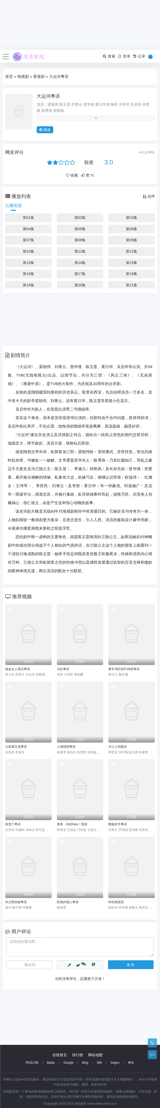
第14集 (80, 263)
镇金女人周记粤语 (17, 669)
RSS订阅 (32, 1062)
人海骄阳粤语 (66, 746)
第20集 (80, 285)
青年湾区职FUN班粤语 (124, 669)
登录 (124, 56)
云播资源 (13, 205)
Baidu (51, 1062)
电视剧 (23, 76)
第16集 (28, 274)
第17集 (80, 274)
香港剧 (39, 76)
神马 (131, 1062)
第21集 (131, 285)
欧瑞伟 (112, 104)
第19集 (28, 285)
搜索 (109, 56)
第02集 (80, 217)
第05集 (80, 229)
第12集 (131, 251)
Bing (85, 1062)
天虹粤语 (63, 669)
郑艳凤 (58, 111)
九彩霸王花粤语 (16, 746)
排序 (149, 196)
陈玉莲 (64, 104)
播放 (45, 130)
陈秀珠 (46, 111)
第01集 (28, 217)
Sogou (114, 1062)
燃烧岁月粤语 (117, 824)
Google (68, 1062)
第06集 (131, 229)
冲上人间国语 (117, 746)
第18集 (131, 274)
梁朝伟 (53, 104)
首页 (9, 76)
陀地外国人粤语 (68, 902)
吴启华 (136, 104)
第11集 (80, 251)
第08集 (80, 240)
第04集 (28, 229)
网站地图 (95, 1055)
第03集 (131, 217)
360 (99, 1062)
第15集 (131, 263)
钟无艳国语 (116, 902)
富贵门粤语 (13, 824)
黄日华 (100, 104)
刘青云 (76, 104)
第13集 (28, 263)
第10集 (28, 251)
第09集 (131, 240)
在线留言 (59, 1055)
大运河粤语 (48, 96)
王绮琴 (124, 104)
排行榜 (77, 1055)
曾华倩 (88, 104)
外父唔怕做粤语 (16, 902)
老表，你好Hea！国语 (72, 824)
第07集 (28, 240)
